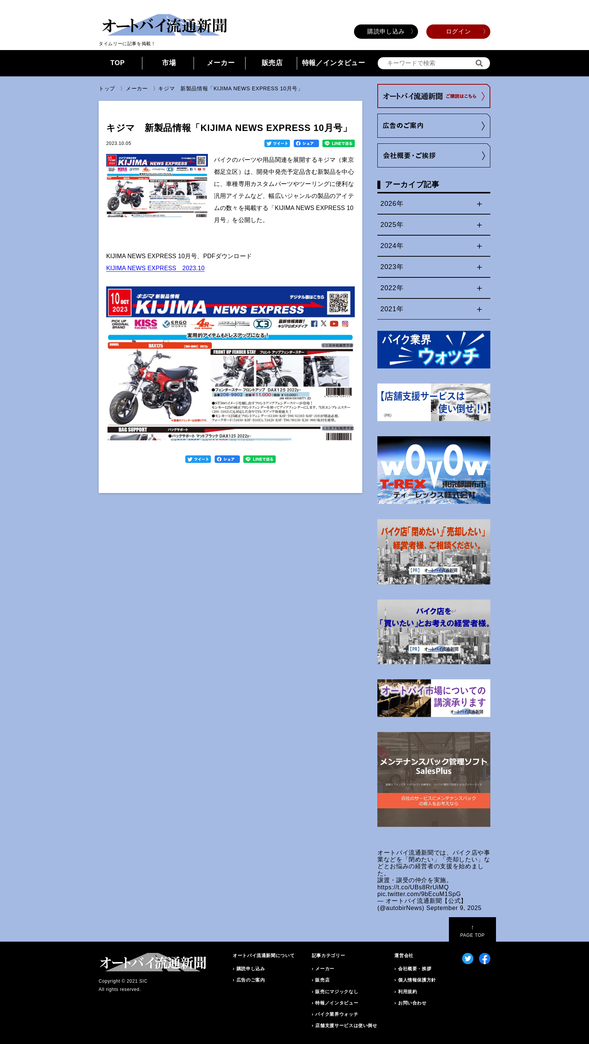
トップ (107, 88)
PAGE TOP (472, 931)
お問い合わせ (412, 1003)
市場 (169, 63)
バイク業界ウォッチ (336, 1014)
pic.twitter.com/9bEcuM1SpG (419, 894)
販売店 (272, 63)
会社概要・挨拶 (414, 968)
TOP (117, 63)
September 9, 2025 (454, 908)
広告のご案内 (251, 980)
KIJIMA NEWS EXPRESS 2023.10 (155, 268)
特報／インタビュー (333, 63)
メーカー (221, 63)
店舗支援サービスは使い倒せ (346, 1025)
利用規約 (407, 991)
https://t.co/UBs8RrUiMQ (413, 887)
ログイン (458, 31)
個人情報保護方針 (417, 980)
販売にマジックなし (336, 991)
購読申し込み (386, 31)
